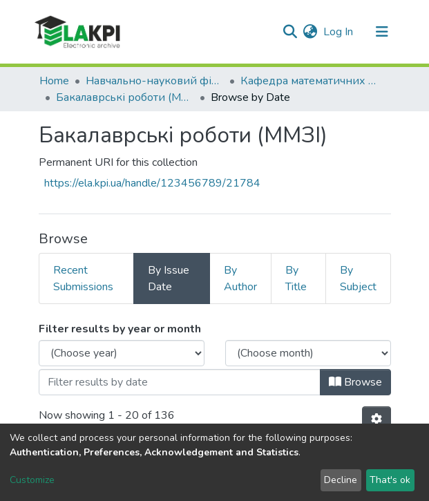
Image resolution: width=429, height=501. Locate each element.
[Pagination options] (376, 419)
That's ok (390, 479)
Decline (340, 479)
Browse (355, 382)
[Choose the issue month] (308, 353)
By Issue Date (168, 278)
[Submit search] (290, 31)
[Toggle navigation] (382, 32)
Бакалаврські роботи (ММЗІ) (125, 97)
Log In (338, 31)
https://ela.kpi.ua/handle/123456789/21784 (152, 183)
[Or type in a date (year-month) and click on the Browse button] (180, 382)
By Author (240, 278)
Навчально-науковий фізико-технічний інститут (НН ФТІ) (155, 80)
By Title (296, 278)
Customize (32, 479)
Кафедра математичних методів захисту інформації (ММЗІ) (309, 80)
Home (54, 80)
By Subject (358, 278)
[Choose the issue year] (121, 353)
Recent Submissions (83, 278)
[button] (310, 31)
